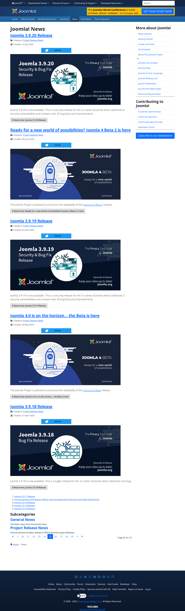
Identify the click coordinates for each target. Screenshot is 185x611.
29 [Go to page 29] (72, 536)
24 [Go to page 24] (45, 536)
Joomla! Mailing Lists (148, 78)
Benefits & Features (47, 19)
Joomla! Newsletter (147, 83)
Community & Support (85, 3)
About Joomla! (28, 19)
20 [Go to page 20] (23, 536)
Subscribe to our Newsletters (155, 135)
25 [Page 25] (50, 536)
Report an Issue (135, 589)
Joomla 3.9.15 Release (24, 505)
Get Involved (144, 49)
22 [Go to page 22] (34, 536)
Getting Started (145, 39)
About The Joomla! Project (150, 54)
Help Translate (119, 589)
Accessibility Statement (45, 589)
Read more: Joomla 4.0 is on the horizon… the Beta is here (40, 396)
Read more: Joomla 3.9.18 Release (29, 487)
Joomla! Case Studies (148, 62)
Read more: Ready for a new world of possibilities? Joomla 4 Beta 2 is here (48, 211)
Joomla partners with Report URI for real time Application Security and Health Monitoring (56, 499)
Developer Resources (111, 3)
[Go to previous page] (17, 536)
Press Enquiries (102, 19)
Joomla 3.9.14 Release (24, 508)
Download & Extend (38, 3)
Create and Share (146, 44)
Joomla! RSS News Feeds (149, 88)
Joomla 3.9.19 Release (31, 221)
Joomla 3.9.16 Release (24, 502)
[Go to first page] (13, 536)
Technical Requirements (149, 94)
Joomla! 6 (64, 19)
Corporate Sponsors (147, 116)
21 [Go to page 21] (28, 536)
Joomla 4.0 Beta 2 (93, 204)
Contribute (86, 19)
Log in (148, 589)
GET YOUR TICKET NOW (158, 11)
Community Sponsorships (150, 122)
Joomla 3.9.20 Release (31, 35)
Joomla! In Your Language (150, 73)
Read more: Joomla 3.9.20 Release (29, 120)
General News (22, 519)
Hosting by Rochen (92, 609)
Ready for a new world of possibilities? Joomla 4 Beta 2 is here (70, 130)
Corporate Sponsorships (149, 111)
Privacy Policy (64, 589)
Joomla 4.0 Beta (92, 390)
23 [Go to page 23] (39, 536)
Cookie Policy (79, 589)
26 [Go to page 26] (56, 536)
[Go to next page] (77, 536)
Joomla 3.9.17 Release (24, 496)
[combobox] (158, 3)
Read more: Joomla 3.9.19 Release (29, 305)
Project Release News (33, 40)
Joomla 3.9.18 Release (31, 406)
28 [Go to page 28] (67, 536)
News (74, 19)
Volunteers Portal (146, 127)
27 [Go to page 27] (61, 536)
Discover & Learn (61, 3)
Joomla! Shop (144, 68)
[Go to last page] (82, 536)
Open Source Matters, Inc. (89, 601)
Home (15, 19)
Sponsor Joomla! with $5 (98, 589)
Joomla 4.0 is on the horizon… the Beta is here (54, 315)
